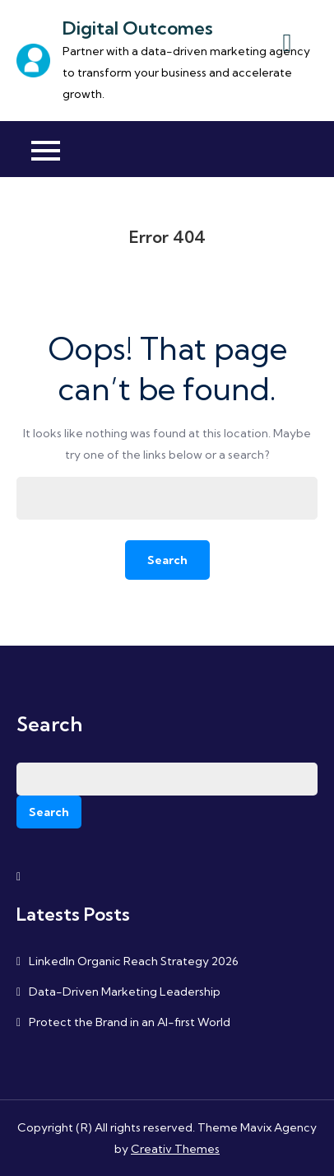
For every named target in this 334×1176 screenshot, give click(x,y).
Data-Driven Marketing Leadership (124, 991)
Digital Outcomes (138, 28)
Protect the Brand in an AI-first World (129, 1022)
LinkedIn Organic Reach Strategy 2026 (134, 961)
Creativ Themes (175, 1148)
